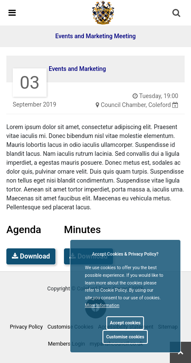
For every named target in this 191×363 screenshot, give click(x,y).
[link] (103, 12)
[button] (177, 13)
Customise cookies (125, 337)
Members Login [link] (66, 343)
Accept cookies (125, 323)
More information (102, 305)
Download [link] (31, 256)
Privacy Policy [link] (26, 327)
